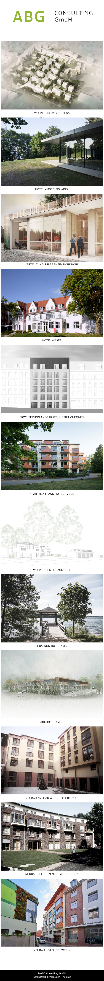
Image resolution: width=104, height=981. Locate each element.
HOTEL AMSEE (52, 340)
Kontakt (67, 976)
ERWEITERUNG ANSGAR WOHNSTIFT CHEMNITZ (51, 417)
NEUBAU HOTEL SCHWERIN (51, 950)
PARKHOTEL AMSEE (52, 722)
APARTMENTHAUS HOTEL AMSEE (52, 494)
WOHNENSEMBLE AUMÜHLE (52, 570)
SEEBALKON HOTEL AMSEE (52, 646)
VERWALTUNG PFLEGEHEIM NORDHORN (52, 264)
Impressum (54, 976)
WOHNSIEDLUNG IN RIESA (52, 113)
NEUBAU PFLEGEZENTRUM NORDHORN (52, 874)
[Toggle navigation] (52, 37)
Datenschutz (39, 976)
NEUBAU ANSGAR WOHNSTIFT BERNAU (51, 798)
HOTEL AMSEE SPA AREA (52, 189)
